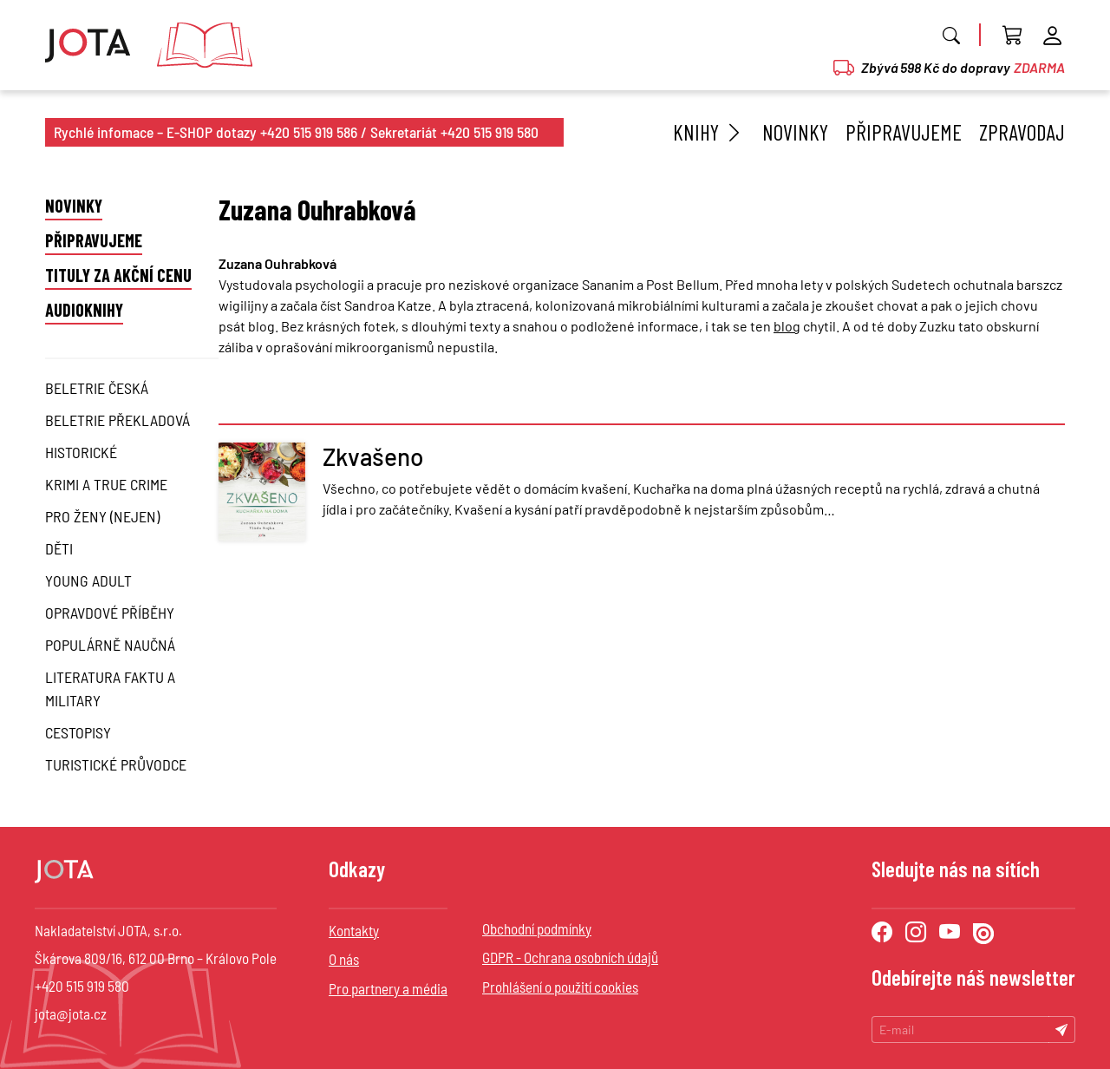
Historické (81, 452)
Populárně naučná (110, 644)
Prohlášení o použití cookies (560, 986)
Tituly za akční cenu (118, 275)
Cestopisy (78, 732)
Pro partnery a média (388, 988)
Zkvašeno (373, 456)
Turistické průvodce (115, 764)
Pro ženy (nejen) (102, 516)
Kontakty (354, 930)
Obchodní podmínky (536, 928)
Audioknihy (84, 309)
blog (787, 326)
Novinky (795, 132)
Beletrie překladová (117, 420)
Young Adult (88, 580)
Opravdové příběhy (109, 612)
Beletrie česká (96, 387)
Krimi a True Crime (106, 484)
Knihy (709, 132)
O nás (344, 958)
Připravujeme (904, 132)
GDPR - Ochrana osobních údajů (570, 957)
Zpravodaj (1022, 132)
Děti (59, 548)
